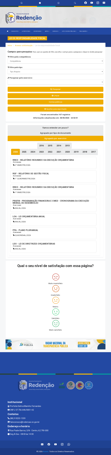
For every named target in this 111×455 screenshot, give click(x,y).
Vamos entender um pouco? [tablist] (55, 128)
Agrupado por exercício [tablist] (55, 138)
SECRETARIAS (37, 31)
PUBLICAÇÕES (83, 31)
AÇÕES (47, 31)
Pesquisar (55, 89)
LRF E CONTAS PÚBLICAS (69, 31)
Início (10, 45)
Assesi (46, 451)
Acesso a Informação (24, 45)
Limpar (55, 96)
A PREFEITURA (26, 31)
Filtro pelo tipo (15, 67)
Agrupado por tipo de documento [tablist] (55, 133)
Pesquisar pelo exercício (20, 78)
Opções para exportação (55, 109)
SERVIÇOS (55, 31)
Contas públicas (55, 102)
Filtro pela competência (19, 57)
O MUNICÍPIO (15, 31)
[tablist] (15, 152)
